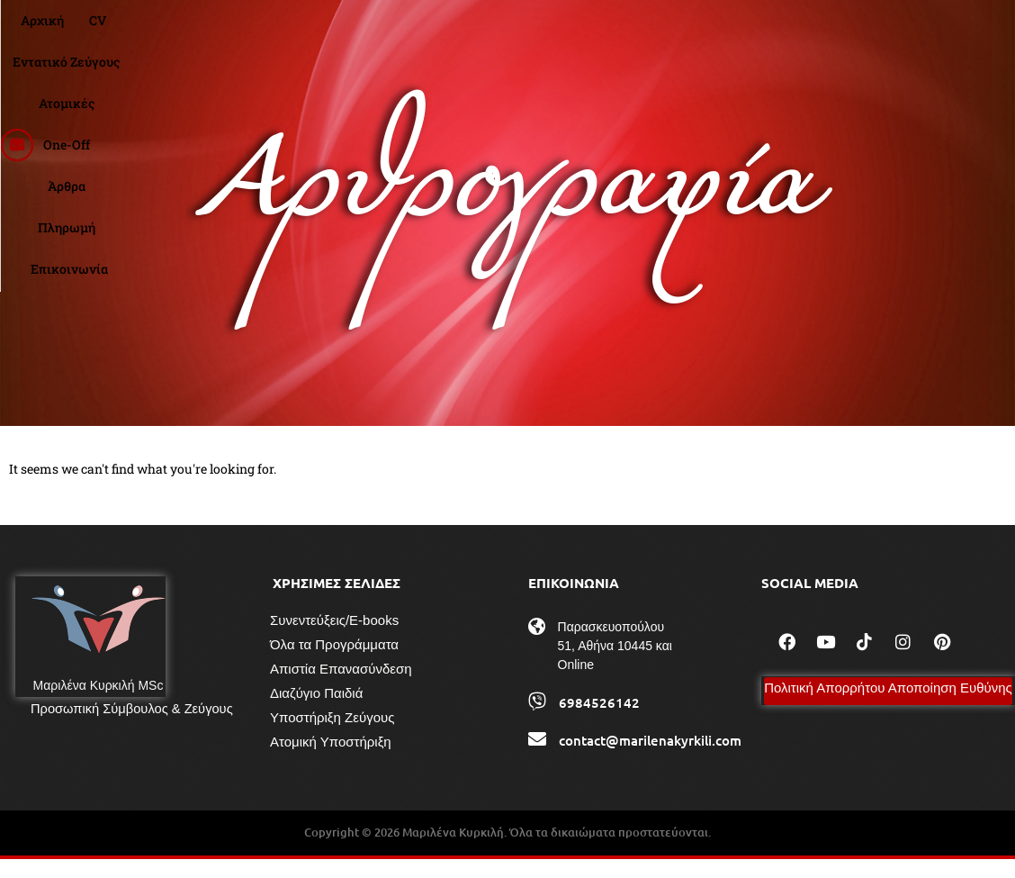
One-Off (593, 32)
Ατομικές (516, 32)
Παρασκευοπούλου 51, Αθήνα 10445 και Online (615, 664)
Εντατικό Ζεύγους (409, 32)
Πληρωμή (733, 32)
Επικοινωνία (826, 32)
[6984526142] (537, 720)
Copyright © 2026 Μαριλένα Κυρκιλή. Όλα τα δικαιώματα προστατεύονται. (507, 851)
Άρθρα (660, 32)
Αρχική (267, 32)
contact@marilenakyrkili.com (650, 759)
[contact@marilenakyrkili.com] (537, 758)
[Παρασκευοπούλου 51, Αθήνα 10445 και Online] (537, 646)
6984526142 (599, 721)
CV (322, 32)
